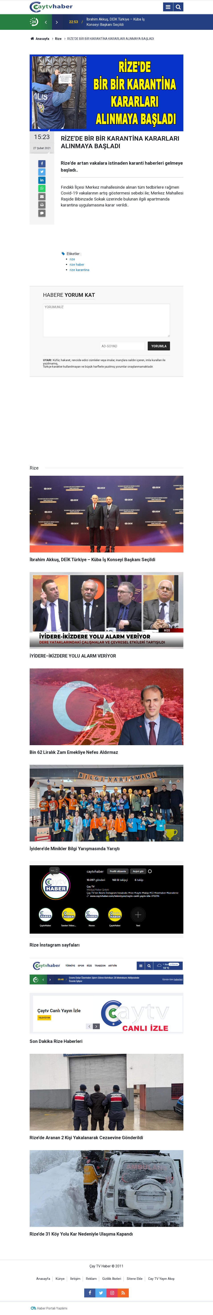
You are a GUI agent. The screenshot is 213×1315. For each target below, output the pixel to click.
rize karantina (79, 270)
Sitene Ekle (135, 1279)
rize (72, 259)
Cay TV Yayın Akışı (161, 1279)
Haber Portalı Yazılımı (52, 1308)
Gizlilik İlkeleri (111, 1279)
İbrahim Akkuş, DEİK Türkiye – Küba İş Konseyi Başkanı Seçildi (115, 22)
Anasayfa (43, 1279)
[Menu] (168, 7)
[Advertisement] (106, 422)
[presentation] (45, 22)
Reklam (91, 1279)
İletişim (75, 1279)
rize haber (77, 265)
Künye (60, 1279)
